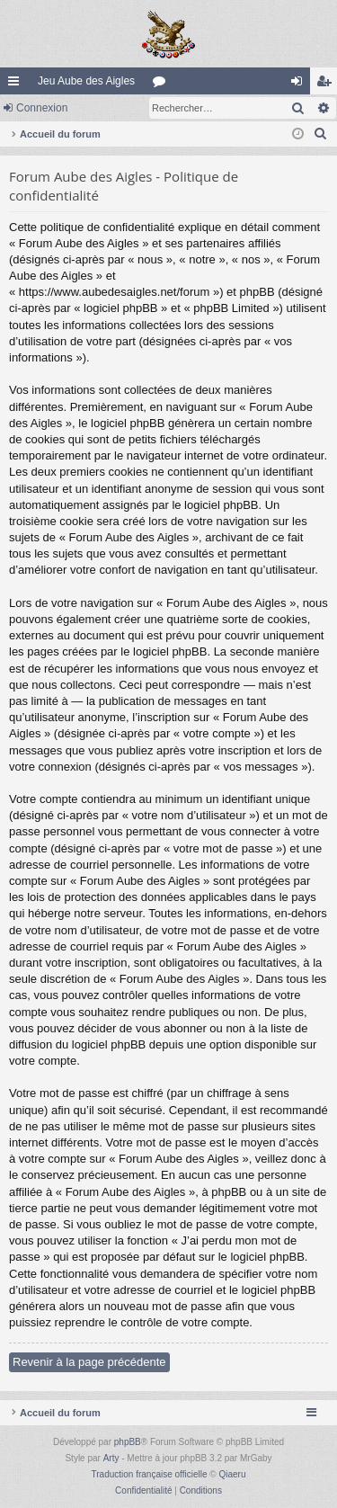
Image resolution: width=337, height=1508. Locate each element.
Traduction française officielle (150, 1474)
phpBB (127, 1442)
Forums (163, 84)
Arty (111, 1458)
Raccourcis (17, 84)
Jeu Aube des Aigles (86, 81)
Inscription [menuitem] (327, 84)
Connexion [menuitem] (300, 84)
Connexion (41, 108)
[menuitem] (321, 134)
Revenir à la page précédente (89, 1362)
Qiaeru (231, 1474)
